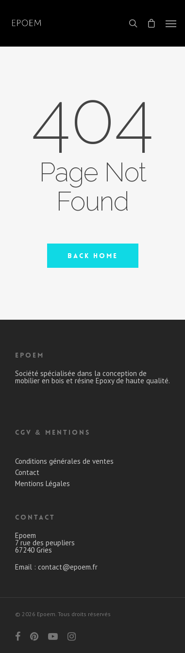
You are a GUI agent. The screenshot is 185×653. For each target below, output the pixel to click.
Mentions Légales (42, 483)
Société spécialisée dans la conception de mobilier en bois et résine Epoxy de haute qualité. (92, 377)
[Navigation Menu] (171, 23)
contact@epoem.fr (68, 566)
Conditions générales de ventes (64, 461)
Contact (27, 472)
